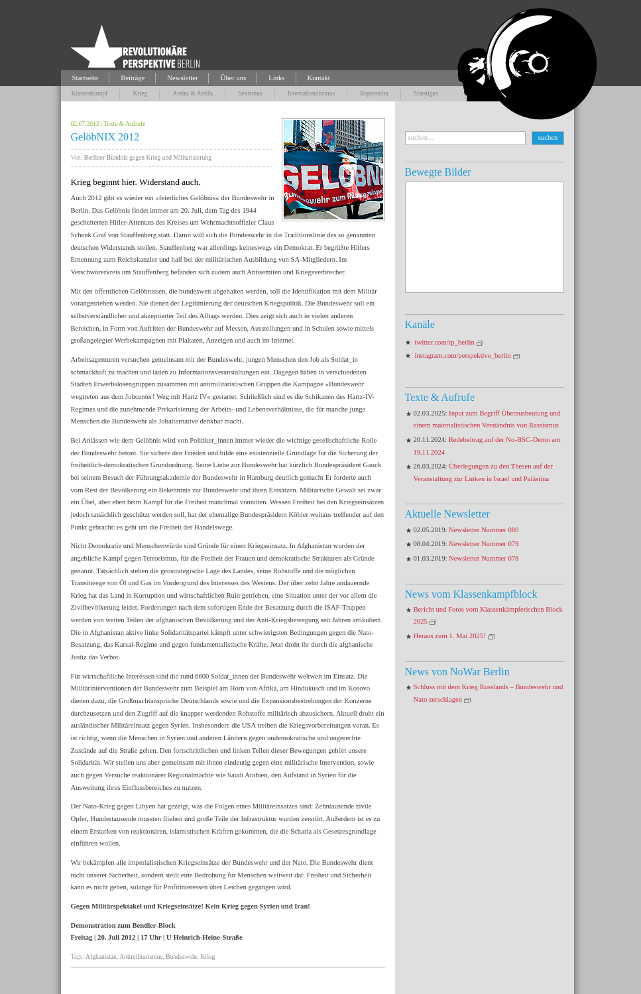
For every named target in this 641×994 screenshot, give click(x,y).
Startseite (85, 78)
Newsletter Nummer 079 (483, 543)
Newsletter (182, 78)
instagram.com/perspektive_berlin (463, 355)
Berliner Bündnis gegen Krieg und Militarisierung (147, 157)
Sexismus (250, 93)
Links (276, 78)
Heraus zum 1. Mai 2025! (450, 635)
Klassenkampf (90, 93)
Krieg (140, 93)
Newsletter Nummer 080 (483, 529)
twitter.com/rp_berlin (445, 342)
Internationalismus (311, 93)
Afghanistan (101, 956)
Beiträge (133, 78)
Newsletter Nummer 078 (483, 558)
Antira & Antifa (192, 93)
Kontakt (319, 78)
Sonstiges (426, 93)
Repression (374, 93)
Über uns (233, 78)
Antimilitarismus (140, 956)
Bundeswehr (182, 956)
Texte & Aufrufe (124, 123)
